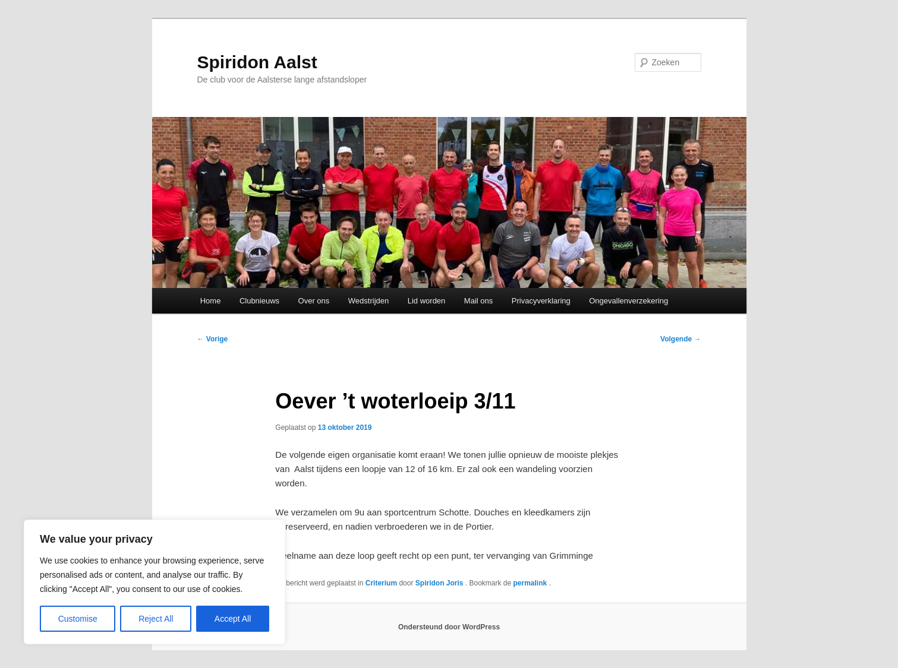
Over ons (314, 300)
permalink (531, 583)
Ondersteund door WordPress (449, 627)
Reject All (155, 618)
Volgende (680, 339)
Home (210, 300)
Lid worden (427, 300)
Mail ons (478, 300)
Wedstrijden (368, 300)
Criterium (381, 583)
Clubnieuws (259, 300)
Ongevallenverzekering (628, 300)
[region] (154, 582)
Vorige (212, 339)
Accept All (233, 618)
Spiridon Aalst (257, 62)
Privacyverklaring (541, 300)
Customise (77, 618)
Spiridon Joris (440, 583)
